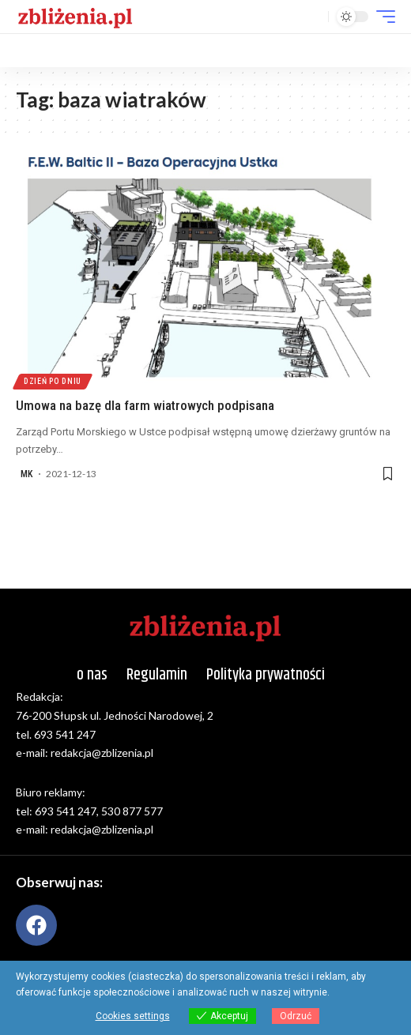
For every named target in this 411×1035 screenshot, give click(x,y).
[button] (312, 16)
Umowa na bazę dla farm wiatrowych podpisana (145, 405)
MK (26, 474)
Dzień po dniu (52, 381)
